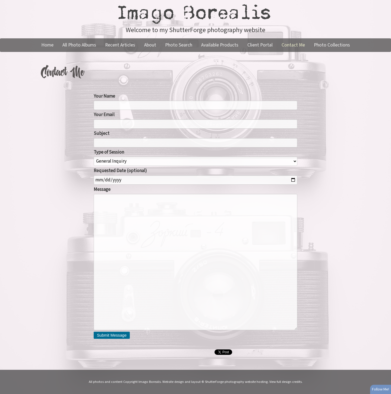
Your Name (104, 96)
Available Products (219, 45)
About (150, 45)
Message (102, 190)
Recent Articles (120, 45)
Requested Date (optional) (120, 171)
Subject (101, 133)
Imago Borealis (195, 12)
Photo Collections (332, 45)
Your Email (104, 115)
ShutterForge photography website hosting (236, 382)
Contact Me (293, 45)
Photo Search (178, 45)
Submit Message (112, 335)
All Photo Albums (79, 45)
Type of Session (109, 152)
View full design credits (285, 382)
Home (47, 45)
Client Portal (260, 45)
